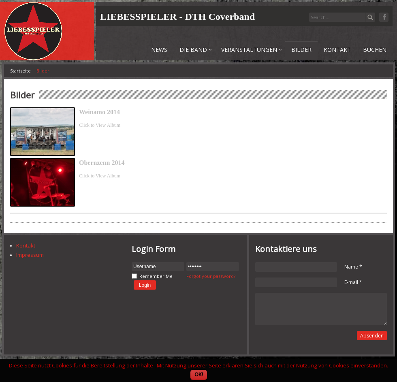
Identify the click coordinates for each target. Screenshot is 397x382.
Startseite (20, 71)
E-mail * (353, 282)
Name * (353, 266)
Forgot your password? (210, 276)
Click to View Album (99, 125)
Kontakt (25, 245)
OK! (198, 374)
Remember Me (156, 276)
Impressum (30, 254)
